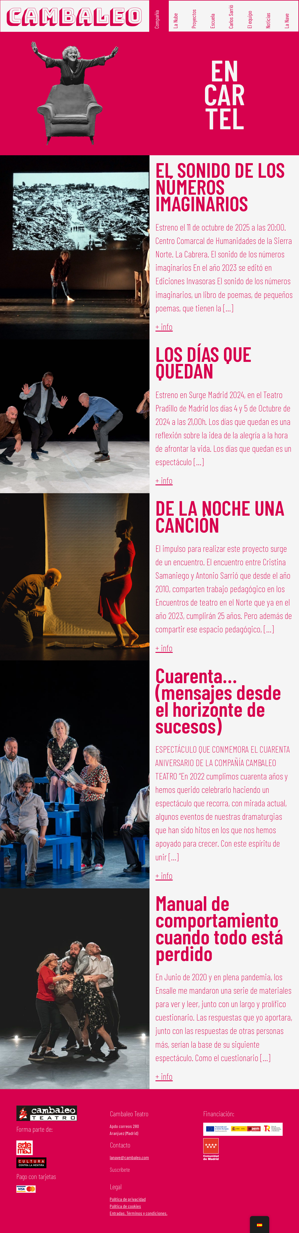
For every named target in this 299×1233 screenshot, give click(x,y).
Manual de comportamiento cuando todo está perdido (219, 927)
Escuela (212, 20)
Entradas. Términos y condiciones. (138, 1213)
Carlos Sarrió (230, 16)
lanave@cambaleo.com (129, 1157)
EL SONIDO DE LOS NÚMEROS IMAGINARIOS (220, 186)
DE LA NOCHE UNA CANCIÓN (219, 515)
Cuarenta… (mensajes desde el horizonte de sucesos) (218, 699)
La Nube (175, 20)
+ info (164, 326)
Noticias (268, 20)
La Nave (286, 20)
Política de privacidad (128, 1199)
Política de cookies (125, 1206)
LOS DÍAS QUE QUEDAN (203, 362)
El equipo (249, 19)
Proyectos (193, 18)
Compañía (156, 19)
